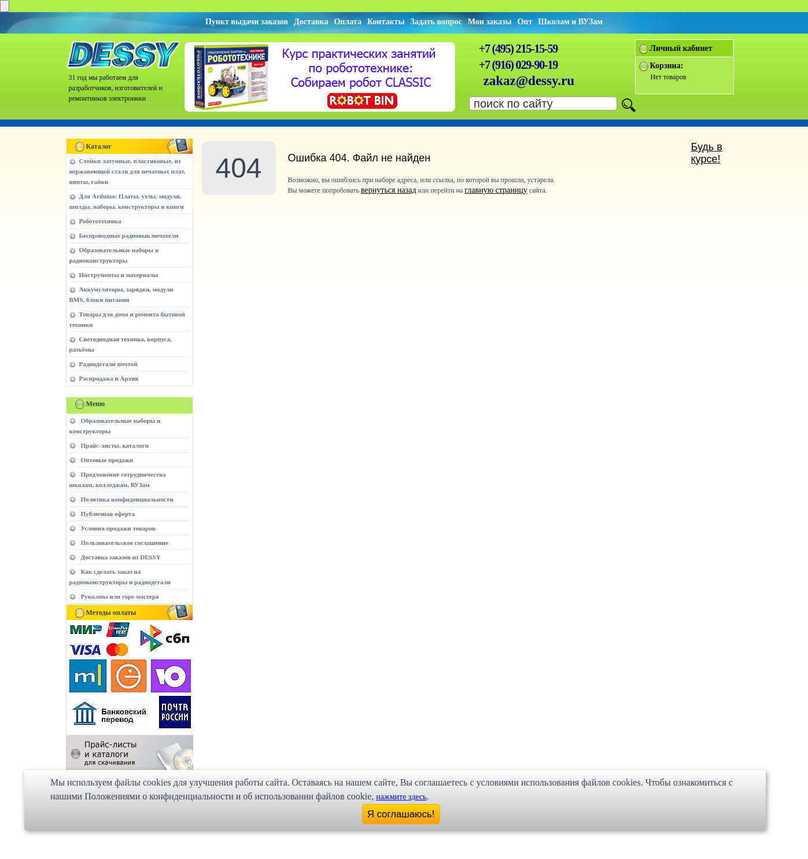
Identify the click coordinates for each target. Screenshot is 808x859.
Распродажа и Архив (109, 378)
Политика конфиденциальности (127, 499)
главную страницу (495, 190)
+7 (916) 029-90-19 (518, 64)
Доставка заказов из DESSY (121, 557)
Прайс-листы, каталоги (115, 445)
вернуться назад (388, 190)
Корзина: (667, 65)
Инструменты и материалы (118, 274)
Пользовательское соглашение (124, 542)
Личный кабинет (681, 48)
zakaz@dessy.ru (529, 80)
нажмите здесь (401, 796)
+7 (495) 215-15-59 (518, 48)
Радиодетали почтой (108, 363)
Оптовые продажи (107, 459)
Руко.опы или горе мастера (120, 596)
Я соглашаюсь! (401, 814)
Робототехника (100, 220)
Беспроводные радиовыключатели (129, 235)
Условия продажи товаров (118, 528)
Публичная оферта (108, 513)
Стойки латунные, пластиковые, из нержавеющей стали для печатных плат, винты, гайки (127, 171)
